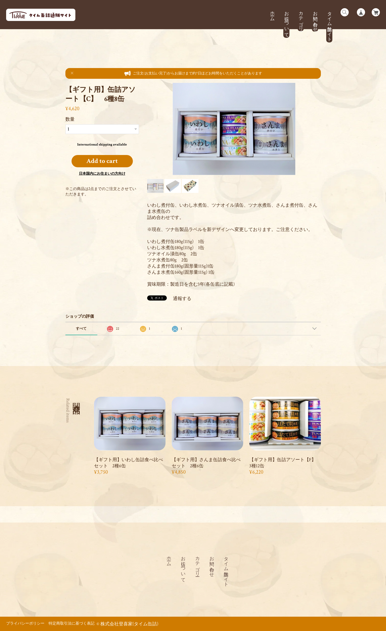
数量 (70, 119)
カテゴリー (301, 18)
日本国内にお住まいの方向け (102, 173)
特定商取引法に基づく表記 (72, 623)
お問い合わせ (315, 19)
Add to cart (102, 161)
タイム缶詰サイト (329, 23)
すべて (81, 328)
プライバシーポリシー (25, 623)
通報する (182, 299)
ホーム (272, 13)
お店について (286, 21)
